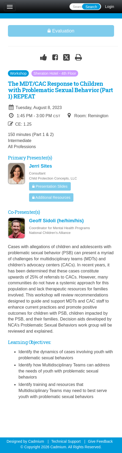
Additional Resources (51, 197)
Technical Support (66, 441)
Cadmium (36, 441)
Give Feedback (100, 441)
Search (91, 7)
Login (109, 6)
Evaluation (61, 31)
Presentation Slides (50, 186)
